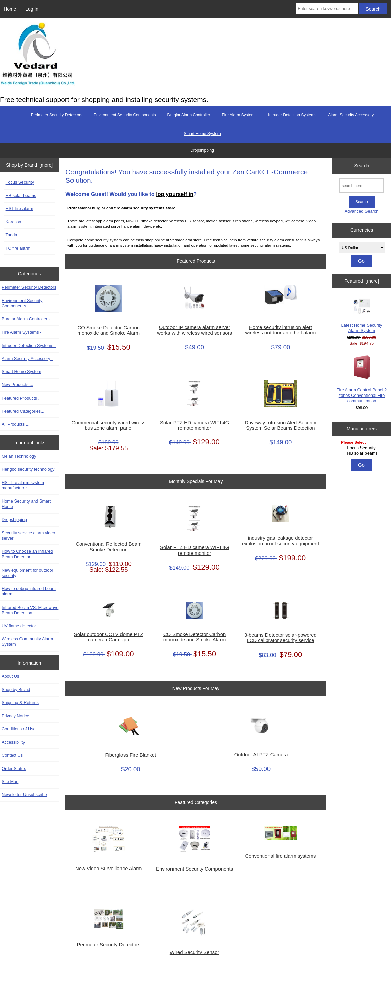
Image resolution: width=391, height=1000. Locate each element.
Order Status (14, 768)
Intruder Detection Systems (292, 115)
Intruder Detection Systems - (29, 345)
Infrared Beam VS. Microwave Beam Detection (30, 610)
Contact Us (12, 755)
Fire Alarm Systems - (21, 332)
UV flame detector (19, 625)
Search (361, 165)
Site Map (10, 781)
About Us (10, 676)
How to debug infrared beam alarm (29, 591)
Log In (31, 9)
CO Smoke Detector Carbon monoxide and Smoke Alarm (109, 330)
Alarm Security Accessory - (27, 358)
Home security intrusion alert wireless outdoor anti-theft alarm (280, 330)
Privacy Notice (15, 715)
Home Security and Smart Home (26, 503)
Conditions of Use (19, 728)
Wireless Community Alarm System (27, 641)
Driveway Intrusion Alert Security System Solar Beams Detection (280, 425)
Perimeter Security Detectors (56, 115)
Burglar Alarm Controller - (26, 318)
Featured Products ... (22, 398)
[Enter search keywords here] (326, 8)
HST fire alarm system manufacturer (23, 485)
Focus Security (20, 182)
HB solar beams (21, 195)
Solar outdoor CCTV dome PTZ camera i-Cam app (108, 637)
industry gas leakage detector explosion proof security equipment (280, 540)
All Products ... (15, 424)
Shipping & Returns (20, 702)
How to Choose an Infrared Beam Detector (27, 554)
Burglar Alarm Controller (188, 115)
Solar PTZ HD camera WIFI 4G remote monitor (194, 425)
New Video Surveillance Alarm (108, 868)
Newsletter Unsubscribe (24, 794)
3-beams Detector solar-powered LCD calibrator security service (280, 637)
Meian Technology (19, 456)
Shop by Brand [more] (29, 165)
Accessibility (13, 742)
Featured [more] (361, 281)
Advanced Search (362, 211)
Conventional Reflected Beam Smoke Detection (108, 546)
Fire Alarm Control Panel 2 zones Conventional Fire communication (362, 379)
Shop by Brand (16, 689)
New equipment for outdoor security (27, 573)
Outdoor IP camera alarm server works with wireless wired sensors (194, 330)
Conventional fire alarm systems (280, 856)
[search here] (361, 185)
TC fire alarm (18, 248)
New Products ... (17, 384)
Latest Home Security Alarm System (361, 315)
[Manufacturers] (362, 448)
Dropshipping (202, 150)
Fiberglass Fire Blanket (130, 755)
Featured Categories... (23, 411)
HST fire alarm (19, 208)
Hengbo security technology (28, 469)
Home (10, 9)
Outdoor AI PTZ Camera (261, 754)
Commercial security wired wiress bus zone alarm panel (108, 425)
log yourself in (174, 194)
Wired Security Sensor (194, 952)
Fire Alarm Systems (239, 115)
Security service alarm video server (28, 535)
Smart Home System (202, 133)
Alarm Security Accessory (351, 115)
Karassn (13, 221)
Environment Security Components (125, 115)
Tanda (11, 235)
